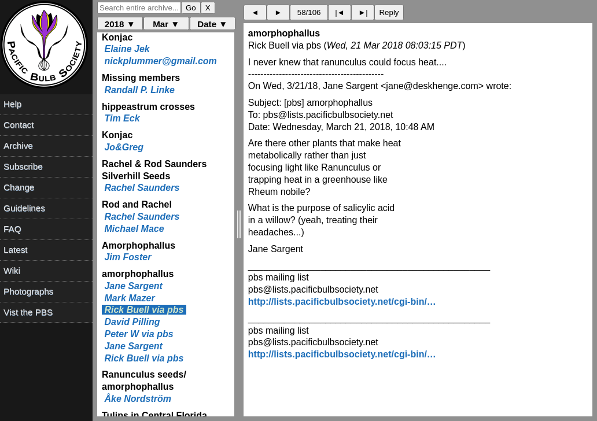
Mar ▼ (166, 24)
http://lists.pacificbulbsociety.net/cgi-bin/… (342, 301)
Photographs (28, 291)
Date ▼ (212, 24)
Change (18, 187)
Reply (389, 12)
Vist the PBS (28, 312)
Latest (15, 249)
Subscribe (23, 166)
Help (12, 104)
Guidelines (24, 208)
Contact (18, 125)
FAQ (12, 229)
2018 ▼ (120, 24)
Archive (18, 145)
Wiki (11, 270)
